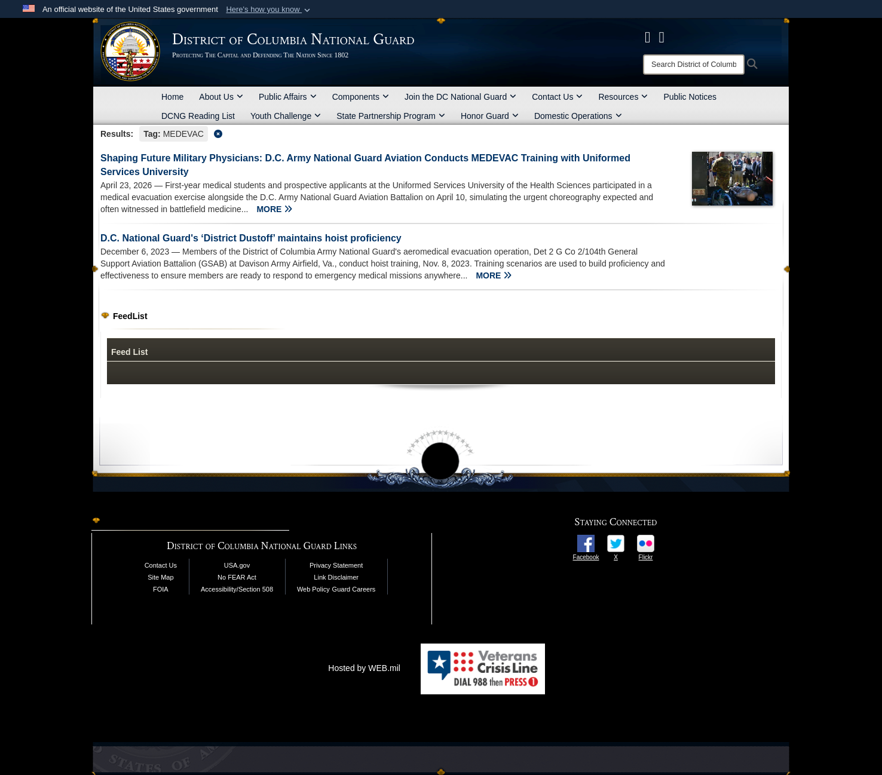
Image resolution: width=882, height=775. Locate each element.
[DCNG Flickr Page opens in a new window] (662, 37)
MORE (274, 209)
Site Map (160, 577)
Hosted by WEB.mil (364, 668)
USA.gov (237, 565)
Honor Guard (490, 116)
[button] (269, 10)
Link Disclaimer (336, 577)
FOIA (161, 589)
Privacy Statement (336, 565)
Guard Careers (354, 589)
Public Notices (689, 97)
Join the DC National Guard (460, 97)
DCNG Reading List (198, 116)
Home (172, 97)
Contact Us (557, 97)
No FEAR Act (237, 577)
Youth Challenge (285, 116)
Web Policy (313, 589)
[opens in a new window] (586, 542)
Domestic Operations (578, 116)
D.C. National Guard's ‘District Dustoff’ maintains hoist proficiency (251, 238)
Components (360, 97)
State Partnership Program (390, 116)
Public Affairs (288, 97)
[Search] (694, 64)
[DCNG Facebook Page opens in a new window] (648, 37)
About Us (221, 97)
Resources (623, 97)
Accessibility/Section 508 (237, 589)
